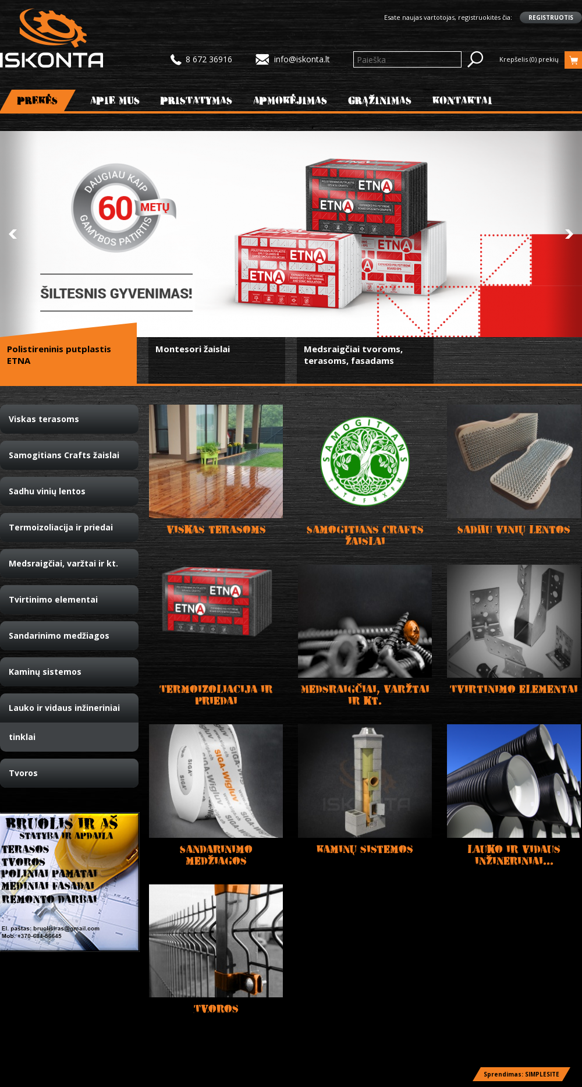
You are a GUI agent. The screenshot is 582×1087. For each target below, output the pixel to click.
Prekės (37, 100)
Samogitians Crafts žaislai (64, 455)
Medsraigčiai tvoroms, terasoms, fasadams (353, 354)
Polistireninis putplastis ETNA (59, 354)
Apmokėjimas (290, 100)
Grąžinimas (380, 100)
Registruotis (550, 17)
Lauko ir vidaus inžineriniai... (513, 855)
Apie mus (115, 100)
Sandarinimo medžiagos (59, 635)
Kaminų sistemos (45, 671)
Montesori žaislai (192, 349)
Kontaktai (462, 100)
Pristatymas (197, 100)
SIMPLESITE (542, 1074)
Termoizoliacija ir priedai (61, 527)
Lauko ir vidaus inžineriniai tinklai (64, 722)
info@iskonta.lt (302, 59)
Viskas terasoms (44, 418)
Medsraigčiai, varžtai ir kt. (63, 563)
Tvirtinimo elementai (53, 599)
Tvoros (23, 772)
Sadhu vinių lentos (47, 491)
